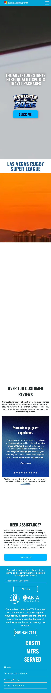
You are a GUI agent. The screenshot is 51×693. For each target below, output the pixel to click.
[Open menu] (47, 3)
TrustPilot (25, 483)
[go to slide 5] (24, 473)
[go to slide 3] (19, 473)
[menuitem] (25, 667)
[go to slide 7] (29, 473)
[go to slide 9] (34, 473)
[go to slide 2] (17, 473)
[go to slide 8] (31, 473)
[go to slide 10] (36, 473)
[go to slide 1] (14, 473)
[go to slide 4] (22, 473)
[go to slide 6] (26, 473)
